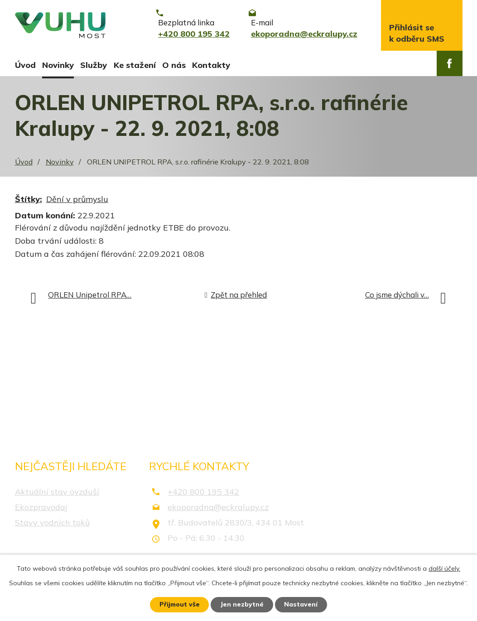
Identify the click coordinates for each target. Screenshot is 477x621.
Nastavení (301, 604)
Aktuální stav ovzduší (57, 494)
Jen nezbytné (242, 604)
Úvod (25, 65)
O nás (174, 65)
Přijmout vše (179, 604)
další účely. (444, 568)
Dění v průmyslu (77, 202)
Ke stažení (135, 65)
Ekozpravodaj (41, 509)
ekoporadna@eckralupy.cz (218, 509)
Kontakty (211, 65)
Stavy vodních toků (52, 525)
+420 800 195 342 (203, 494)
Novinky (58, 65)
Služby (93, 65)
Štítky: (28, 202)
